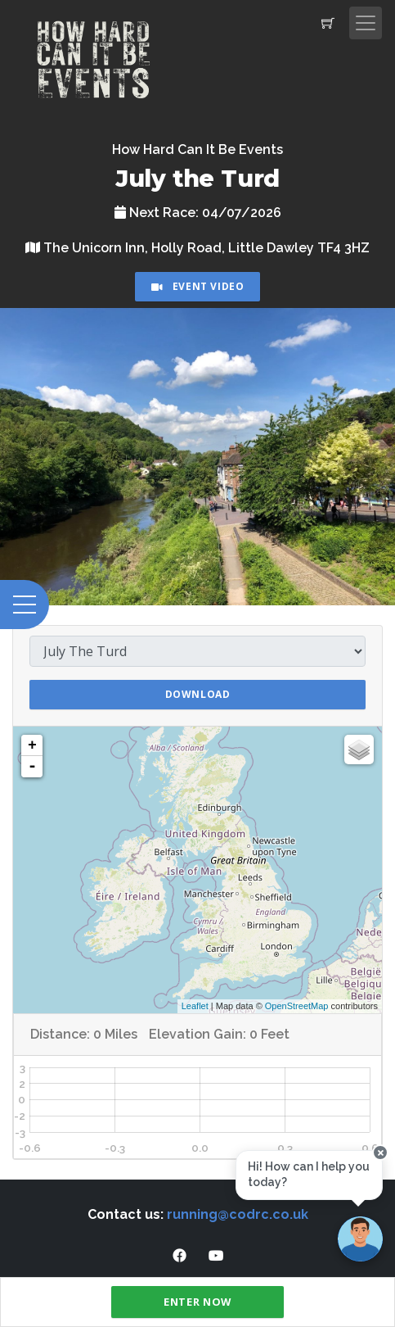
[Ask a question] (360, 1238)
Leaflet (195, 1006)
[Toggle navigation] (365, 23)
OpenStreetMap (297, 1006)
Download (198, 694)
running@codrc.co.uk (237, 1214)
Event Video (198, 286)
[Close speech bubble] (380, 1152)
